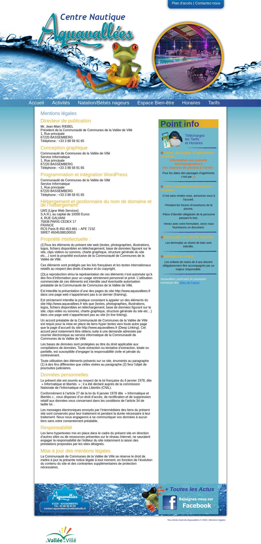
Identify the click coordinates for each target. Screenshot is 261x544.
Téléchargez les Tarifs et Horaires (195, 139)
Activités (61, 102)
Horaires (191, 102)
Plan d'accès (182, 3)
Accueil (36, 102)
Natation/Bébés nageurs (104, 102)
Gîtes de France (189, 282)
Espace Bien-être (155, 102)
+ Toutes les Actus (189, 489)
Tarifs (214, 102)
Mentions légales (217, 520)
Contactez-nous (207, 3)
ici (194, 176)
